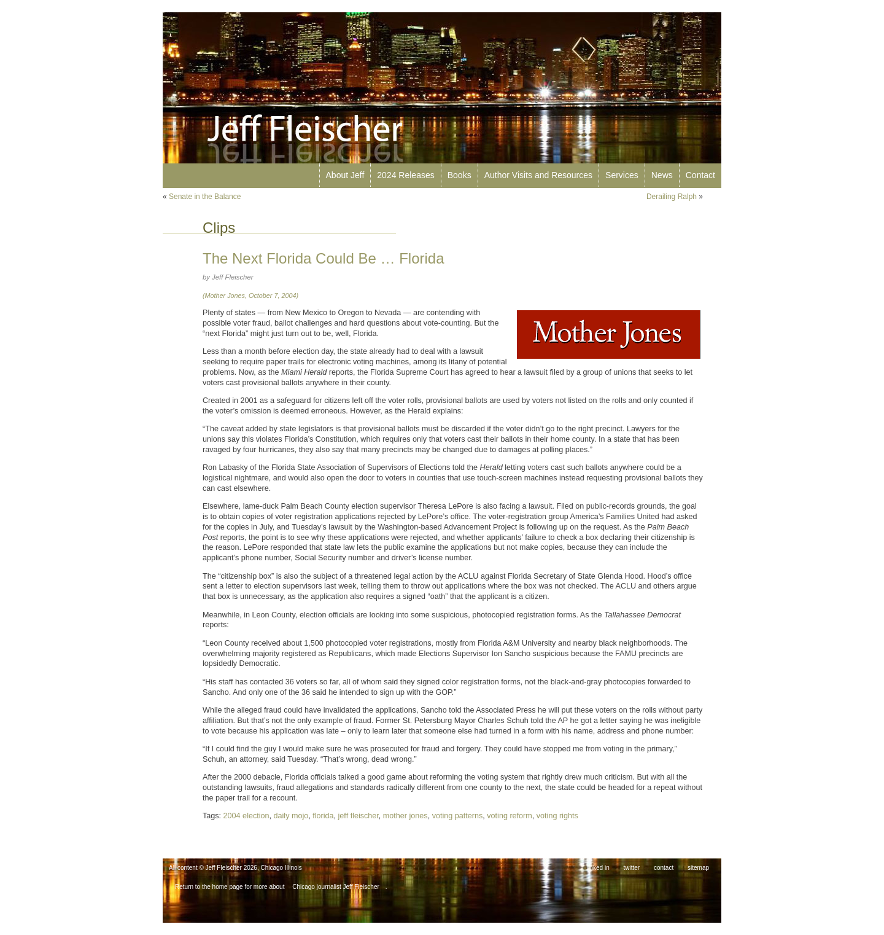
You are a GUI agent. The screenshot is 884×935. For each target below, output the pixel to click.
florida (322, 816)
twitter (632, 867)
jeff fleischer (358, 816)
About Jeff (345, 175)
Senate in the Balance (205, 196)
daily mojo (291, 816)
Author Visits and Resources (538, 175)
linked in (598, 867)
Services (621, 175)
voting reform (509, 816)
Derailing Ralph (671, 196)
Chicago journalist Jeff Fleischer (335, 886)
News (662, 175)
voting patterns (457, 816)
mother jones (405, 816)
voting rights (557, 816)
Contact (700, 175)
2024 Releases (405, 175)
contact (663, 867)
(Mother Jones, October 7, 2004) (250, 295)
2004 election (246, 816)
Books (459, 175)
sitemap (698, 867)
